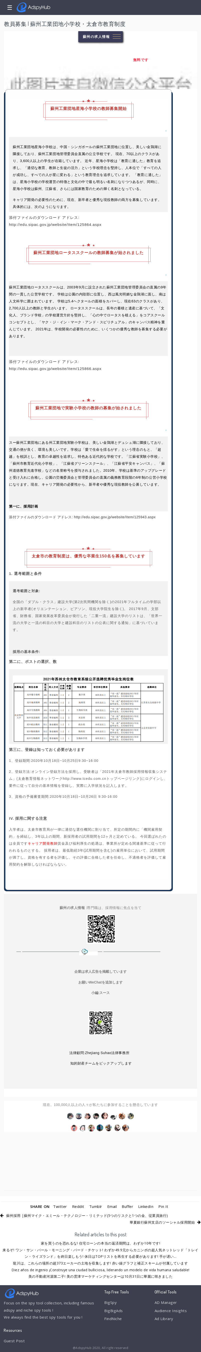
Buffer (127, 1206)
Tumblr (95, 1206)
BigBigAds (113, 1310)
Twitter (60, 1206)
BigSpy (110, 1302)
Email (112, 1206)
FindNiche (113, 1318)
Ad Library (164, 1318)
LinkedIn (145, 1206)
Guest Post (14, 1340)
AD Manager (166, 1302)
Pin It (163, 1206)
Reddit (78, 1206)
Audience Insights (171, 1310)
